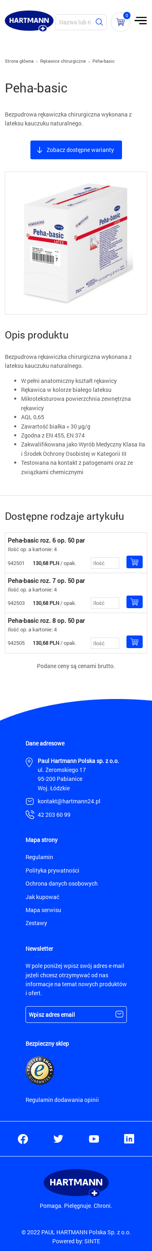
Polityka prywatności (52, 870)
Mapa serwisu (43, 910)
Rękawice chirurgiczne (63, 61)
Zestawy (36, 923)
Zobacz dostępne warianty (80, 150)
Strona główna (19, 61)
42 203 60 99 (54, 814)
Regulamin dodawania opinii (62, 1100)
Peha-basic (103, 61)
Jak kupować (42, 897)
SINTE (92, 1241)
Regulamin (39, 857)
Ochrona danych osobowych (62, 883)
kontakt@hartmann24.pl (69, 801)
